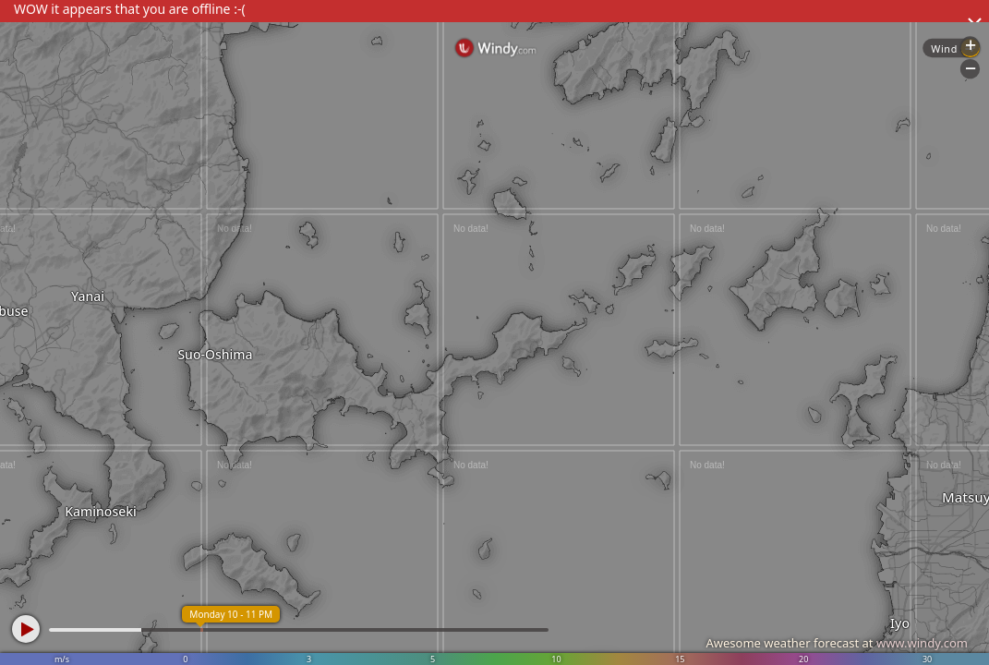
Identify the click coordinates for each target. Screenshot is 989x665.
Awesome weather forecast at (837, 643)
